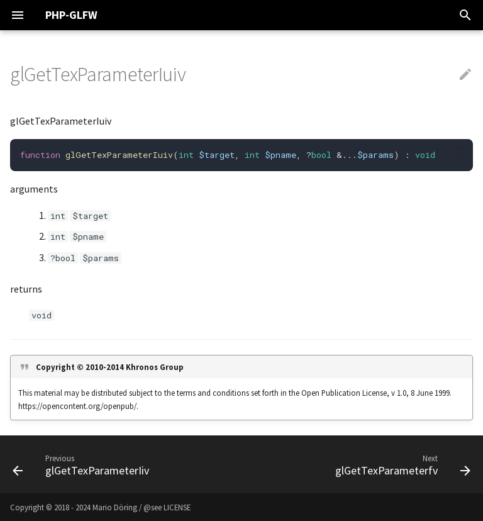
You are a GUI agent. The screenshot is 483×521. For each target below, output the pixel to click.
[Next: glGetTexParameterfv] (400, 464)
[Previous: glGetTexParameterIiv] (83, 464)
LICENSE (177, 507)
